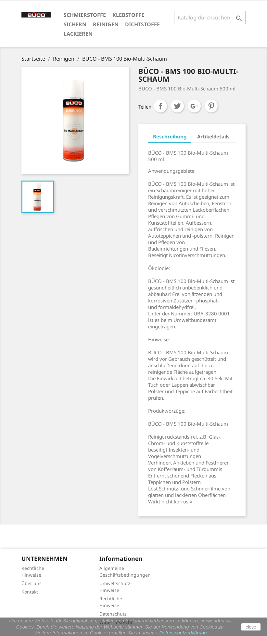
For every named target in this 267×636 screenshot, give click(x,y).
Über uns (31, 583)
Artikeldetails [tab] (213, 136)
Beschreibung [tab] (169, 136)
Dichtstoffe (142, 24)
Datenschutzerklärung (183, 632)
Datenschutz (113, 614)
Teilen (160, 106)
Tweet (177, 106)
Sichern (75, 24)
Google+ (194, 106)
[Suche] (210, 17)
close (251, 627)
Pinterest (211, 106)
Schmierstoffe (85, 14)
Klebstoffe (128, 14)
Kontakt (29, 592)
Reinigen (106, 24)
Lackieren (78, 33)
